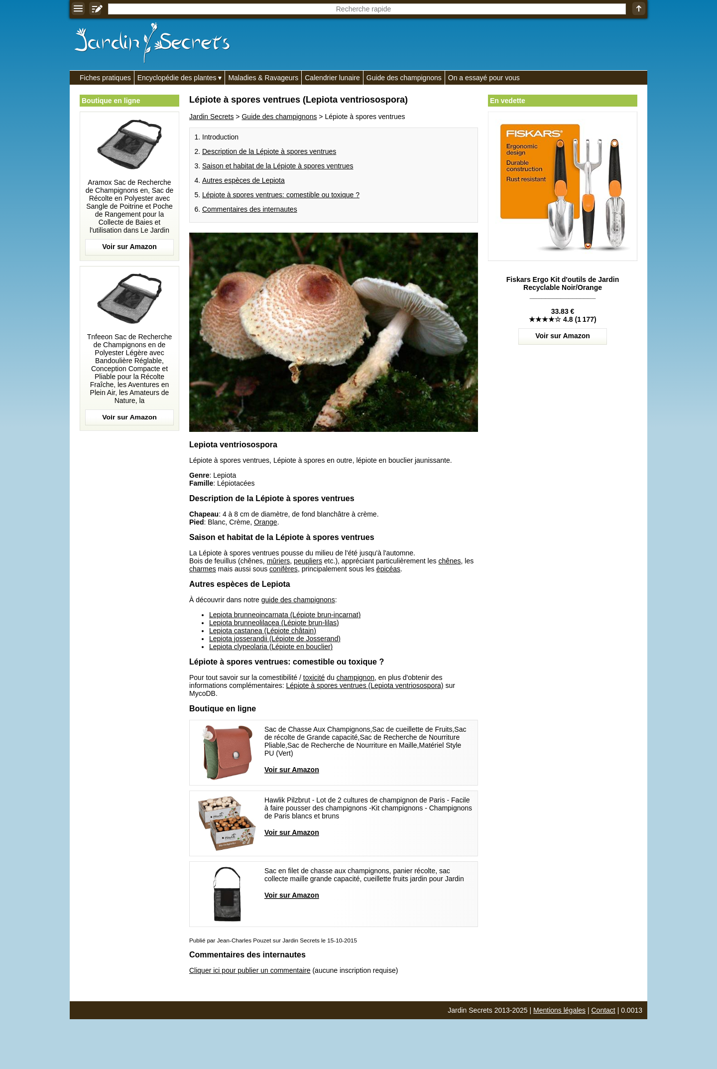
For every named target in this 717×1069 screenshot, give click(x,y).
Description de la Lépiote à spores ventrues (269, 151)
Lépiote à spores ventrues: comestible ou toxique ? (280, 195)
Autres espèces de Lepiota (243, 180)
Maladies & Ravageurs (263, 78)
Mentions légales (559, 1010)
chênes (449, 561)
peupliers (308, 561)
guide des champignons (298, 600)
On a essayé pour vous (484, 78)
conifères (283, 569)
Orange (265, 522)
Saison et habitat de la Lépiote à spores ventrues (278, 166)
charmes (202, 569)
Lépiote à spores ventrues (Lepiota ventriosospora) (365, 685)
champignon (355, 677)
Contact (603, 1010)
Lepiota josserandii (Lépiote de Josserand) (275, 639)
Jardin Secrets (211, 117)
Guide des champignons (404, 78)
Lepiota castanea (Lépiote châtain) (262, 631)
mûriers (278, 561)
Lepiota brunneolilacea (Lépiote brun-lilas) (274, 623)
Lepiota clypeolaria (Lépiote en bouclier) (271, 647)
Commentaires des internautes (249, 209)
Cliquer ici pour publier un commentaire (250, 970)
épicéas (388, 569)
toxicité (314, 677)
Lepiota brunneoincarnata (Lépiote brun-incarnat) (284, 615)
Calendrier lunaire (332, 78)
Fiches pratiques (105, 78)
